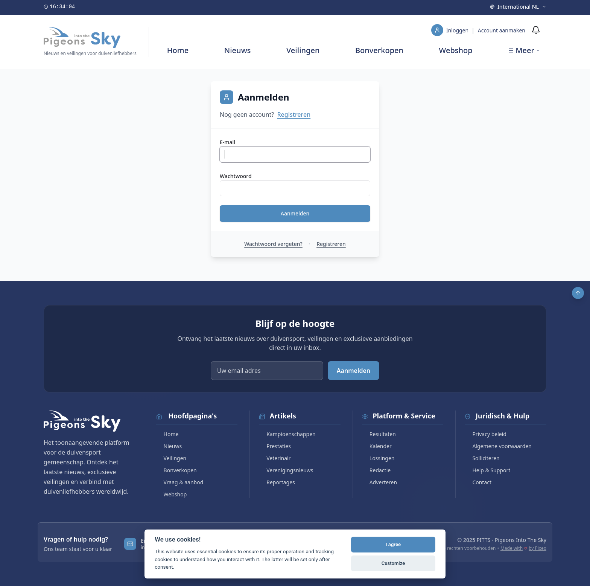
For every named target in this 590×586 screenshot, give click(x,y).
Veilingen (303, 50)
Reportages (277, 482)
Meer (524, 50)
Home (178, 50)
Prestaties (275, 446)
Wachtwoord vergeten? (273, 243)
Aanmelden (295, 213)
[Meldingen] (535, 30)
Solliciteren (482, 458)
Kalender (377, 446)
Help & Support (487, 470)
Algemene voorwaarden (498, 446)
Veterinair (274, 458)
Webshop (456, 50)
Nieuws (237, 50)
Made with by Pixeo (523, 548)
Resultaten (379, 434)
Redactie (376, 470)
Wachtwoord (236, 176)
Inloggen (458, 30)
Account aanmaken (501, 30)
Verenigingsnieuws (286, 470)
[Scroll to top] (578, 293)
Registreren (293, 114)
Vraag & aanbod (180, 482)
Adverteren (379, 482)
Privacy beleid (485, 434)
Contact (478, 482)
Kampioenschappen (287, 434)
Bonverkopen (379, 50)
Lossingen (378, 458)
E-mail (227, 142)
